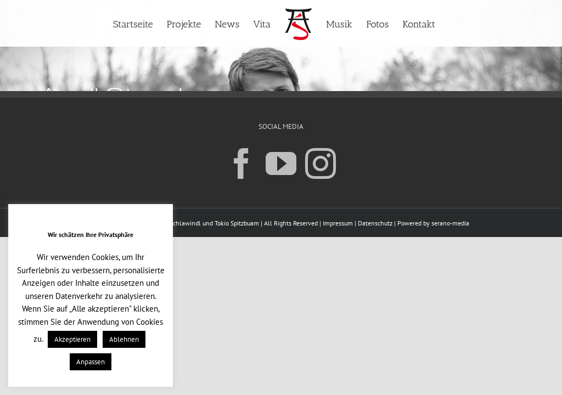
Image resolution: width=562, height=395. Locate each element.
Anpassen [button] (90, 361)
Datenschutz (375, 223)
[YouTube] (281, 163)
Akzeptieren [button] (72, 339)
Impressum (338, 223)
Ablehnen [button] (124, 339)
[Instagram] (320, 163)
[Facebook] (241, 163)
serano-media (450, 223)
